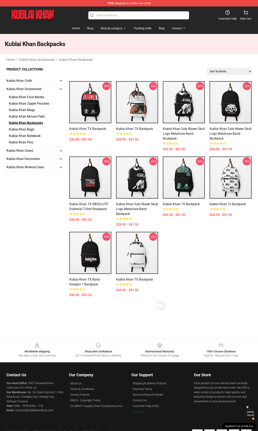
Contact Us (140, 400)
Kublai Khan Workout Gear (25, 167)
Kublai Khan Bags (21, 129)
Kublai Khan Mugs (22, 110)
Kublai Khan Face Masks (26, 97)
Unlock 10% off (250, 413)
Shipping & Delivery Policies (149, 383)
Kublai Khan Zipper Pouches (29, 103)
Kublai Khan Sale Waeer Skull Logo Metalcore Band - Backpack (231, 133)
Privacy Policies (79, 394)
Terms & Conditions (82, 389)
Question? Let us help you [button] (239, 426)
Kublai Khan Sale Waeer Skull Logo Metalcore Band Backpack (184, 133)
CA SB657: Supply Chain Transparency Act (96, 406)
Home (10, 60)
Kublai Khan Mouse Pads (27, 116)
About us (75, 383)
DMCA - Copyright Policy (85, 400)
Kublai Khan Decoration (23, 159)
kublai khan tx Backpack (228, 204)
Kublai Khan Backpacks (76, 60)
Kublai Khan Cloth (19, 81)
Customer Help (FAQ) (146, 406)
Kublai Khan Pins (21, 142)
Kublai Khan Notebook (25, 136)
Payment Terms (142, 389)
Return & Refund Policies (148, 394)
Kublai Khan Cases (19, 150)
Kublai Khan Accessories (37, 60)
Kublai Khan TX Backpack (87, 129)
